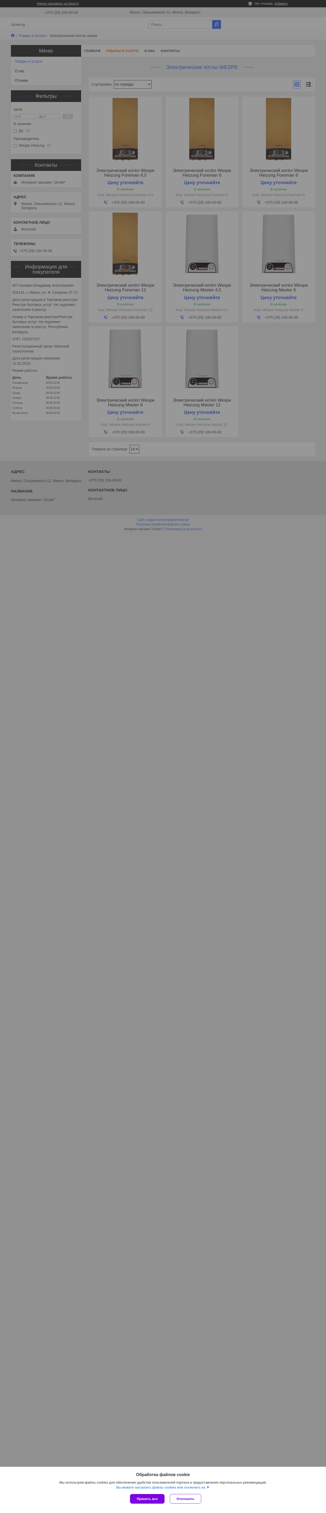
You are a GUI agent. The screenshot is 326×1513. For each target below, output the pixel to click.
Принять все (147, 1499)
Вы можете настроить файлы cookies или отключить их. (161, 1487)
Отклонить (185, 1499)
